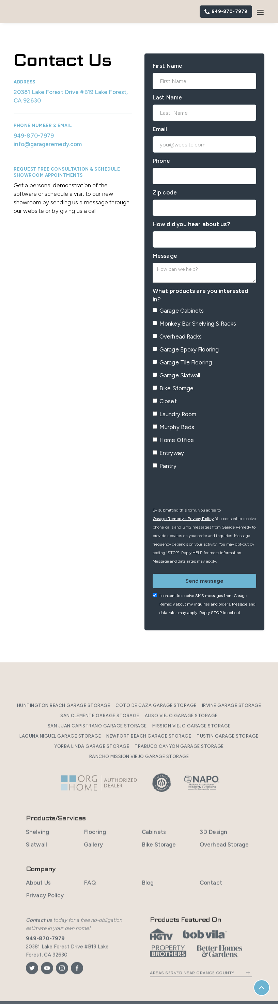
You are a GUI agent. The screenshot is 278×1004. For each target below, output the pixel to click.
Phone (161, 160)
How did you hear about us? (191, 224)
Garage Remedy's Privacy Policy (183, 518)
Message (165, 255)
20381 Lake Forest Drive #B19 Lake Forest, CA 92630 (71, 96)
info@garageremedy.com (48, 144)
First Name (167, 65)
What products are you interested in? (200, 295)
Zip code (165, 192)
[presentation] (204, 489)
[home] (41, 11)
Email (160, 129)
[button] (260, 11)
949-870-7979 (34, 135)
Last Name (167, 97)
